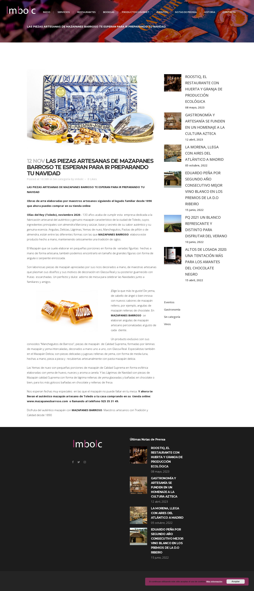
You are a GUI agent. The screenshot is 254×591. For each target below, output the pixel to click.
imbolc (79, 179)
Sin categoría (61, 179)
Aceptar (236, 581)
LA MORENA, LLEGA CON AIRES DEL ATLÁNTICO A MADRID (204, 153)
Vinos (167, 324)
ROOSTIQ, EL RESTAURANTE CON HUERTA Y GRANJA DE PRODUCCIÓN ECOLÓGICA (203, 89)
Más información (214, 581)
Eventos (169, 302)
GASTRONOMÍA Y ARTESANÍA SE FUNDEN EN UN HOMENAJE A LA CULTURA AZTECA (164, 487)
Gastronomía (172, 309)
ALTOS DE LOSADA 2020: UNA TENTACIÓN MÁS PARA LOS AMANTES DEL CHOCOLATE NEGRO (206, 262)
